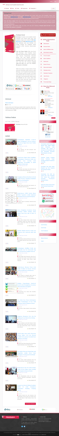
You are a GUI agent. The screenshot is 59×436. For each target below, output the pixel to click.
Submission (44, 61)
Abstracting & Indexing (47, 52)
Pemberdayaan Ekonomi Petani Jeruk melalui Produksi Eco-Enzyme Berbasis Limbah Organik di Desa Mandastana (26, 269)
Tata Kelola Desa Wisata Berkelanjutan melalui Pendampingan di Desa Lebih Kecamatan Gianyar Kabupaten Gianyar (26, 301)
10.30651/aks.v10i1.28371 (23, 356)
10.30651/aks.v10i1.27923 (23, 216)
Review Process (45, 64)
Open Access (45, 76)
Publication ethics (46, 70)
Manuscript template (46, 67)
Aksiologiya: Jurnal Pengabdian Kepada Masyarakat (15, 4)
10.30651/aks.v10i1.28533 (23, 198)
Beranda (6, 8)
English (42, 241)
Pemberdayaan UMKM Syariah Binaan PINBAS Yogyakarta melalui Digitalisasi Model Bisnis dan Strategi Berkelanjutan (26, 195)
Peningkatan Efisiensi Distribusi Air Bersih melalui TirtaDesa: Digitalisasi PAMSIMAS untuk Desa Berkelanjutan (26, 178)
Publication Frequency (46, 73)
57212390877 (50, 115)
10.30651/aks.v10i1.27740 (23, 165)
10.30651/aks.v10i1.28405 (23, 146)
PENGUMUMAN (9, 103)
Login (55, 1)
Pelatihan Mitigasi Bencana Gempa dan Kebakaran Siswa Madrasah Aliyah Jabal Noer (26, 232)
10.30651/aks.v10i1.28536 (23, 288)
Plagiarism (44, 79)
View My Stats (47, 136)
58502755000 (50, 96)
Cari (53, 8)
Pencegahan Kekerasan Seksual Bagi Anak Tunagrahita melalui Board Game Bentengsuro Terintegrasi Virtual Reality (26, 353)
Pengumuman (24, 8)
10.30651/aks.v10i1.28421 (23, 235)
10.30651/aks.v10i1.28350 (23, 340)
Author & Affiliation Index (47, 49)
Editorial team (45, 43)
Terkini (17, 8)
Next (56, 409)
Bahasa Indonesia (44, 238)
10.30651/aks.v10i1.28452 (23, 372)
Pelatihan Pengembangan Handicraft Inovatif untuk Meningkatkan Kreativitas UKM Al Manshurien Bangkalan (26, 285)
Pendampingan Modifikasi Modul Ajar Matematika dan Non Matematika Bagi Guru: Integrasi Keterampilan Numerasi (26, 250)
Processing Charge (46, 81)
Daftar (51, 1)
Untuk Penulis (43, 227)
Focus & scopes (45, 55)
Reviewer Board (45, 46)
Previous (2, 409)
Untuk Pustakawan (44, 230)
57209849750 (50, 107)
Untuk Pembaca (44, 224)
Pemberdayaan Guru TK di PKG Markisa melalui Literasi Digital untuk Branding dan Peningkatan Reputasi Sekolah (26, 369)
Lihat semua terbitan (30, 403)
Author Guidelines (46, 58)
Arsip (12, 8)
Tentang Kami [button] (32, 8)
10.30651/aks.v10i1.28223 (23, 319)
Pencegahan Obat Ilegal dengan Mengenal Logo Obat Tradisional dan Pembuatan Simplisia (47, 168)
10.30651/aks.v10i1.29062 (23, 391)
